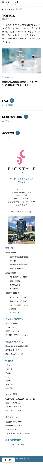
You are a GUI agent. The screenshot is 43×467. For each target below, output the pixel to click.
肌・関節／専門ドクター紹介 (16, 335)
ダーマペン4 (14, 313)
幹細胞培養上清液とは (14, 350)
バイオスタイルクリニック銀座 (17, 433)
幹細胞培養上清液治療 (18, 265)
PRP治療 (13, 261)
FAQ (7, 377)
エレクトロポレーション (19, 305)
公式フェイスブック (13, 410)
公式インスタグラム (13, 403)
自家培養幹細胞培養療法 (19, 257)
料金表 (8, 373)
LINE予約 (9, 388)
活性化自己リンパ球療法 (19, 277)
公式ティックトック (13, 407)
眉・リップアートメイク (19, 297)
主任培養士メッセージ (14, 354)
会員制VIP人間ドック (13, 425)
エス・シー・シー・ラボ (15, 445)
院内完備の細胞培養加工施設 (16, 346)
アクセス (8, 381)
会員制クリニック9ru (13, 422)
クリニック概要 (11, 323)
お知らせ (8, 365)
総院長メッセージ (12, 331)
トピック (8, 369)
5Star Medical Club (12, 429)
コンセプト (9, 327)
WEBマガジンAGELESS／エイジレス (20, 399)
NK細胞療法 (14, 289)
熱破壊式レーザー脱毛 (18, 301)
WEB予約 (9, 384)
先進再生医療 (8, 77)
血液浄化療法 (14, 281)
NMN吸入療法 (14, 285)
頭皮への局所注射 (16, 268)
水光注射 (12, 309)
